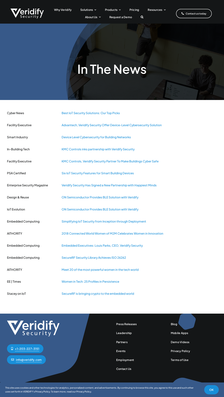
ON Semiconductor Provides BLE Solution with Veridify (100, 197)
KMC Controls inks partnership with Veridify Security (98, 149)
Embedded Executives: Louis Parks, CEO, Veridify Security (102, 245)
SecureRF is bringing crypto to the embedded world (98, 293)
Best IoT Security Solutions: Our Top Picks (91, 113)
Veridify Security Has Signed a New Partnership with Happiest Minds (109, 185)
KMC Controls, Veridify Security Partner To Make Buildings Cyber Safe (110, 161)
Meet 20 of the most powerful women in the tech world (100, 269)
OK (211, 390)
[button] (142, 17)
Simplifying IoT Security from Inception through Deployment (104, 221)
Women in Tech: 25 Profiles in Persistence (90, 281)
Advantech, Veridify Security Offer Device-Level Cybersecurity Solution (112, 125)
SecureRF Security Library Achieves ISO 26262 (94, 257)
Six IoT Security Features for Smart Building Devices (98, 173)
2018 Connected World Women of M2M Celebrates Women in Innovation (112, 233)
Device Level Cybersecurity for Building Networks (96, 137)
